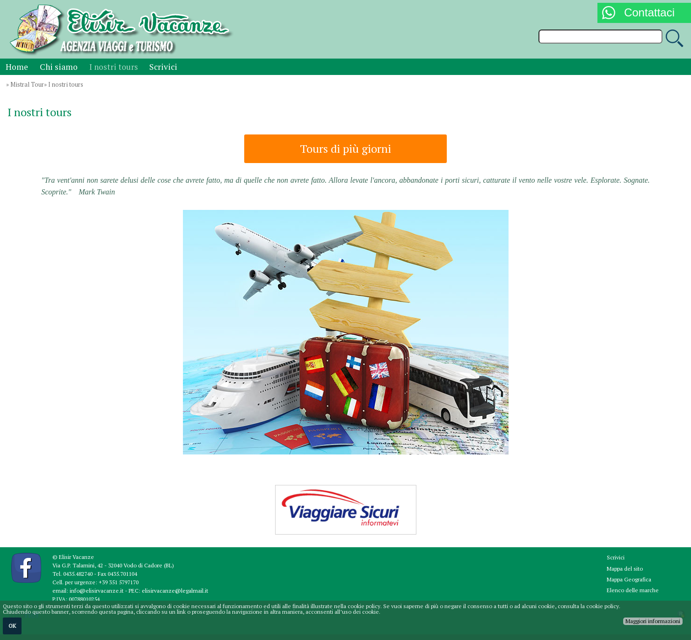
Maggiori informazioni (653, 621)
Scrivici (163, 66)
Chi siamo (59, 66)
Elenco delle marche (633, 590)
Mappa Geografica (629, 579)
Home (17, 66)
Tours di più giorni (345, 148)
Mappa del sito (625, 568)
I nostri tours (113, 66)
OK (12, 625)
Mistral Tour (27, 85)
